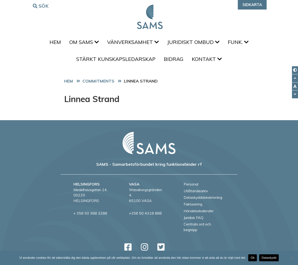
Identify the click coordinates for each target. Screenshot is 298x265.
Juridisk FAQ (193, 217)
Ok (253, 257)
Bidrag (173, 59)
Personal (191, 184)
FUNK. (238, 42)
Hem (55, 42)
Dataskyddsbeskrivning (203, 197)
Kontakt (207, 59)
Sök (41, 6)
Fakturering (193, 204)
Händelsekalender (199, 211)
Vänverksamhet (133, 42)
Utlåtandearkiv (196, 191)
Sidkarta (252, 4)
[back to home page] (149, 143)
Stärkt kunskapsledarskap (116, 59)
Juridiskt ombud (193, 42)
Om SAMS (84, 42)
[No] (292, 257)
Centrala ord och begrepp (197, 227)
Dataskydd (269, 257)
